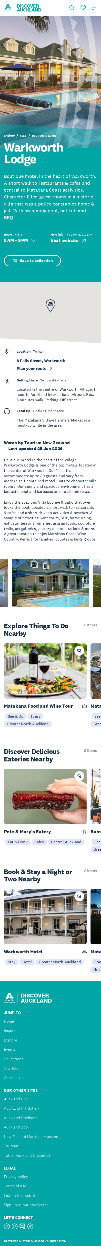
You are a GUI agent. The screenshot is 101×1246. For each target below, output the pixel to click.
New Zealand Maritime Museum (31, 1136)
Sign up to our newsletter (26, 1204)
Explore (9, 136)
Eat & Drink (18, 841)
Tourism (11, 1145)
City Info (11, 1068)
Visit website (68, 241)
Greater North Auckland (28, 723)
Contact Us (13, 1077)
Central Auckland (66, 841)
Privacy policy (16, 1176)
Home (9, 1021)
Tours (35, 716)
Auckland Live (16, 1099)
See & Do (15, 716)
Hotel (27, 961)
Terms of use (15, 1186)
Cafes (39, 841)
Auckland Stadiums (20, 1117)
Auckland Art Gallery (22, 1108)
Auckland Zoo (16, 1127)
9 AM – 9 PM (20, 240)
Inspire (10, 1030)
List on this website (21, 1195)
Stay (23, 136)
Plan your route (35, 368)
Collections (13, 1059)
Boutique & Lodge (44, 136)
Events (10, 1049)
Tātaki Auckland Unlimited (27, 1155)
